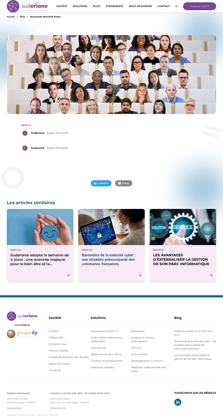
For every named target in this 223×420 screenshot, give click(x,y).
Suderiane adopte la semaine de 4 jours (193, 332)
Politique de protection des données (69, 357)
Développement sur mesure (147, 360)
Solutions (98, 318)
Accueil (11, 16)
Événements (114, 6)
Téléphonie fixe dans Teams (106, 354)
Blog (96, 6)
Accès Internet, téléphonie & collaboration (106, 339)
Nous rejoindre (140, 6)
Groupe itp (54, 370)
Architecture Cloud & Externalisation (142, 339)
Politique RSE (56, 337)
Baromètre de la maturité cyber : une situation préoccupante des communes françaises (195, 345)
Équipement (138, 331)
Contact (164, 6)
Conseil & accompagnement (107, 360)
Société (61, 6)
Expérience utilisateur (103, 367)
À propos (54, 331)
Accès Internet (139, 354)
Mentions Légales (59, 350)
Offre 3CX (136, 347)
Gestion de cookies (59, 363)
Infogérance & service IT (104, 331)
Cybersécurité (98, 347)
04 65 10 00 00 (14, 407)
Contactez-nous (57, 344)
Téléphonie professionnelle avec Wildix (149, 369)
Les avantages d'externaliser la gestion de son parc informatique (193, 357)
